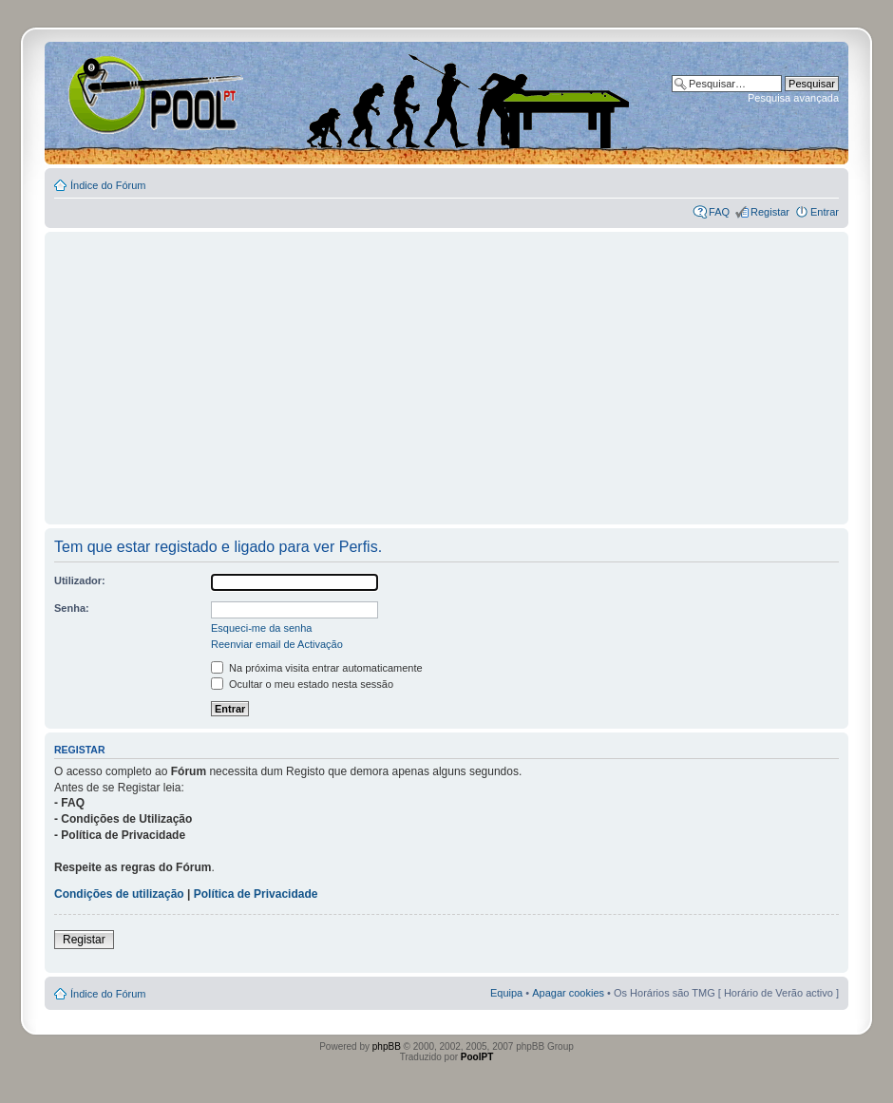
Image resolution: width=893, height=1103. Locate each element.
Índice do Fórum (107, 185)
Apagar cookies (568, 992)
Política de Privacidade (256, 894)
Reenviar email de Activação (277, 644)
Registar (769, 212)
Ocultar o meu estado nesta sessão (302, 684)
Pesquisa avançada (793, 98)
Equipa (506, 992)
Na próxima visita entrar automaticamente (317, 668)
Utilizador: (79, 580)
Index (105, 94)
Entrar (824, 212)
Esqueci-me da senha (261, 628)
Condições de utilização (119, 894)
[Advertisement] (447, 370)
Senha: (71, 608)
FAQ (719, 212)
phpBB (386, 1046)
